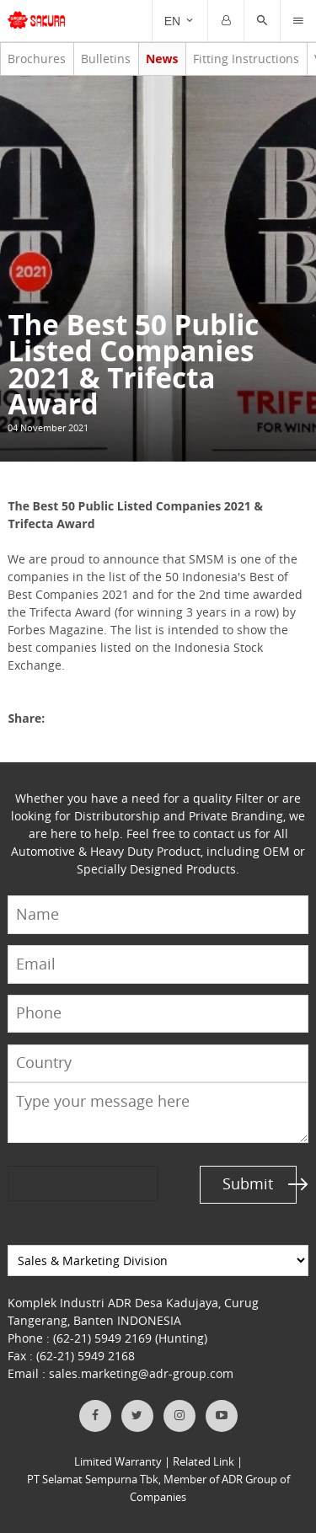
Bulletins (106, 59)
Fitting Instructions (246, 59)
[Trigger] (298, 21)
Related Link (203, 1462)
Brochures (37, 59)
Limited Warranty (118, 1462)
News (162, 59)
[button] (262, 21)
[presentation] (72, 1183)
